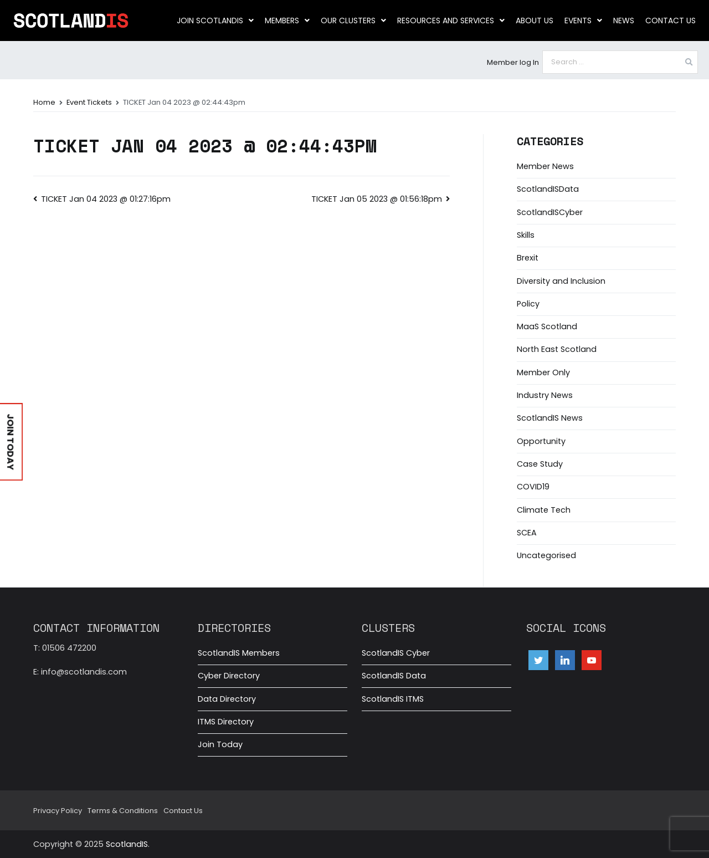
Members (287, 20)
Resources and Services (451, 20)
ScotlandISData (548, 189)
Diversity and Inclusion (561, 281)
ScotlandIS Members (239, 652)
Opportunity (541, 441)
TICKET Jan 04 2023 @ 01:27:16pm (106, 199)
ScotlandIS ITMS (393, 698)
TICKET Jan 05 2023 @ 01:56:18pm (376, 199)
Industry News (545, 395)
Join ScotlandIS (215, 20)
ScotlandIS (127, 844)
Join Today (220, 744)
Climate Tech (544, 509)
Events (583, 20)
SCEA (527, 532)
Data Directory (227, 698)
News (623, 20)
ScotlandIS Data (394, 675)
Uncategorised (546, 555)
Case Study (540, 463)
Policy (528, 303)
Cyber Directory (229, 675)
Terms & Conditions (123, 810)
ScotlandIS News (550, 417)
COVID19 (533, 486)
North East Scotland (557, 349)
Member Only (543, 372)
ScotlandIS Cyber (396, 652)
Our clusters (353, 20)
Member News (545, 166)
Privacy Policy (57, 810)
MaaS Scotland (547, 326)
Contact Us (670, 20)
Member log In (513, 62)
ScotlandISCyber (550, 212)
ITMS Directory (226, 721)
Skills (526, 235)
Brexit (527, 257)
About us (534, 20)
